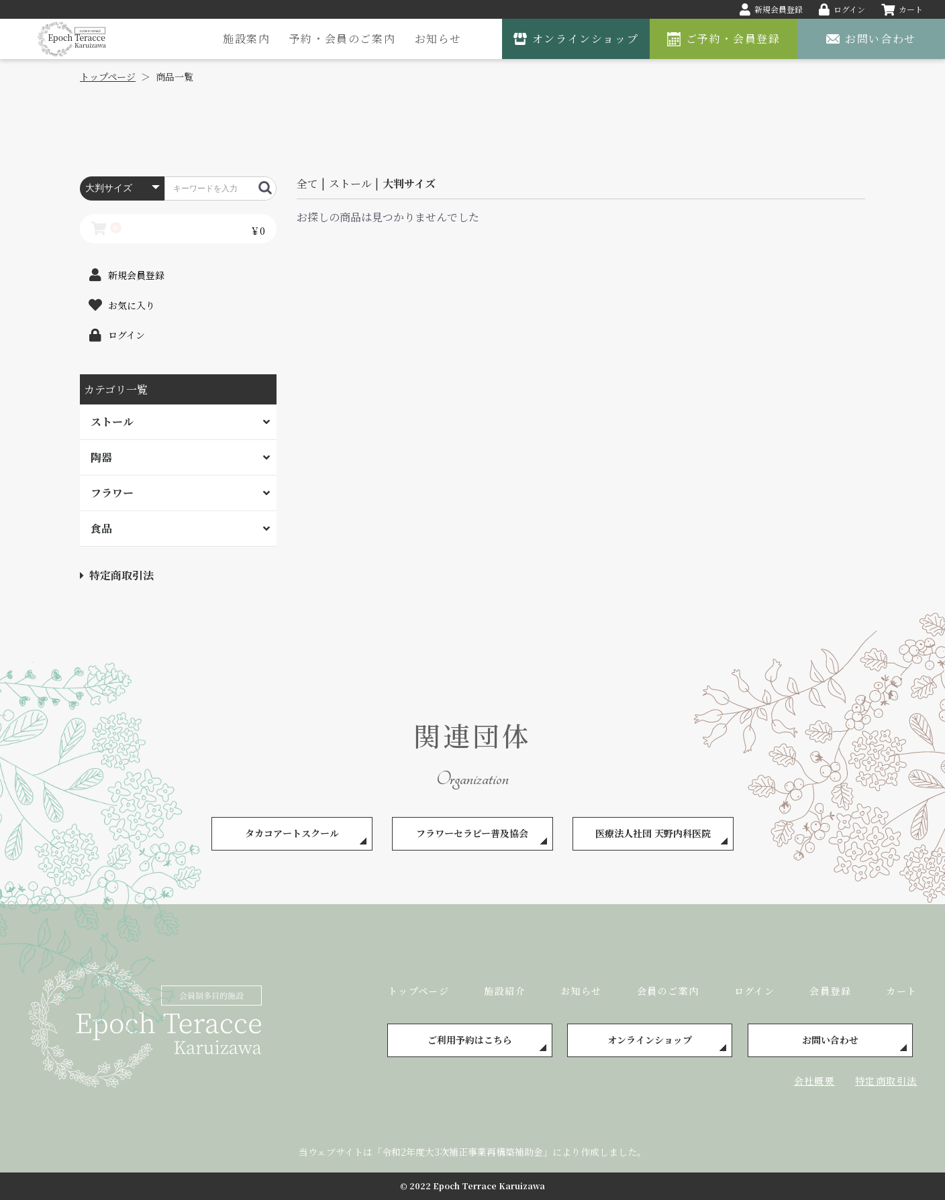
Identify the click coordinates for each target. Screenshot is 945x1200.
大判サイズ (409, 183)
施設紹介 (505, 990)
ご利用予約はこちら (470, 1039)
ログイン (754, 990)
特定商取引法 (117, 575)
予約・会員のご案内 (342, 38)
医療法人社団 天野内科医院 (653, 833)
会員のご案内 (668, 990)
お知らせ (438, 38)
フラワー (112, 492)
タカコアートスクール (292, 833)
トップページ (418, 990)
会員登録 (830, 990)
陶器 (101, 457)
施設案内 (246, 38)
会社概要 (815, 1080)
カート (901, 990)
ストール (112, 421)
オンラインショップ (649, 1039)
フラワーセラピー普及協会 (472, 833)
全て (307, 183)
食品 (101, 528)
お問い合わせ (830, 1039)
